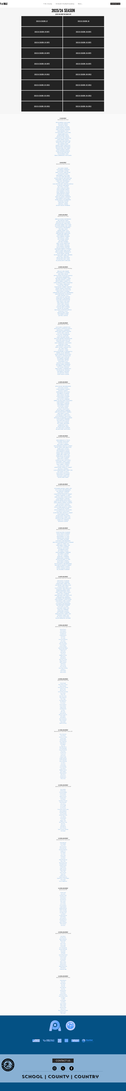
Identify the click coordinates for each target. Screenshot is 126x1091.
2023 (36, 32)
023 (36, 74)
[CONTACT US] (115, 4)
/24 (38, 32)
